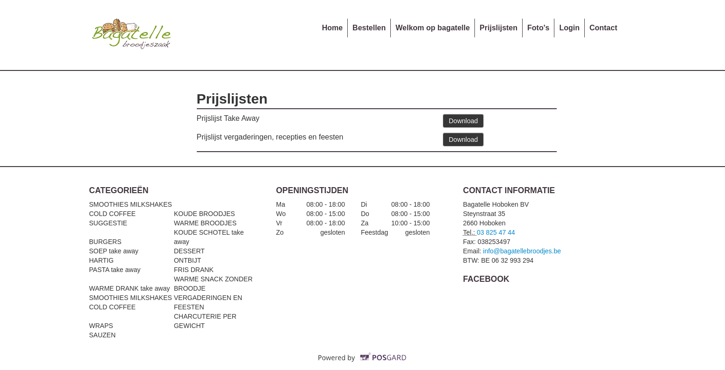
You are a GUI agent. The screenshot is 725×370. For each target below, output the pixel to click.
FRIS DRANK (194, 269)
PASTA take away (115, 269)
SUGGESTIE (108, 223)
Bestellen (369, 28)
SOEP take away (114, 251)
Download (463, 121)
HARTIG (101, 260)
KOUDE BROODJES (204, 213)
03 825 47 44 (496, 232)
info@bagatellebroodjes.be (522, 251)
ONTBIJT (187, 260)
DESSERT (189, 251)
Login (569, 28)
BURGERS (105, 241)
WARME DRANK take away (129, 288)
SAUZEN (102, 335)
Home (332, 28)
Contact (603, 28)
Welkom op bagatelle (432, 28)
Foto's (538, 28)
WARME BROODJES (205, 223)
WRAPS (101, 325)
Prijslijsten (498, 28)
